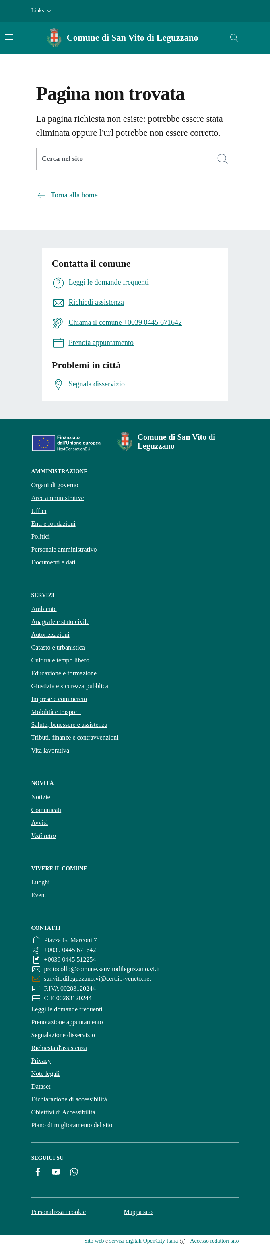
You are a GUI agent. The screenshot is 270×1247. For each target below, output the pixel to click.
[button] (42, 11)
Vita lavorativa (50, 750)
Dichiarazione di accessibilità (69, 1099)
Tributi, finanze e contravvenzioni (75, 737)
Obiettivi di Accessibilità (63, 1112)
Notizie (40, 797)
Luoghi (40, 882)
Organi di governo (54, 485)
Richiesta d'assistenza (59, 1047)
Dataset (41, 1086)
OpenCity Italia (160, 1241)
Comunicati (46, 809)
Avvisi (39, 822)
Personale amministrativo (64, 549)
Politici (40, 536)
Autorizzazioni (50, 634)
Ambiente (44, 608)
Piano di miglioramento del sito (72, 1125)
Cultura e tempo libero (60, 660)
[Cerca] (223, 159)
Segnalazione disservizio (63, 1035)
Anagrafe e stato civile (60, 621)
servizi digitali (125, 1241)
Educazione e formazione (64, 673)
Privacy (41, 1060)
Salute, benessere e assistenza (69, 724)
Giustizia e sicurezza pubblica (69, 686)
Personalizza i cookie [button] (58, 1211)
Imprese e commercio (59, 698)
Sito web (94, 1241)
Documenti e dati (53, 562)
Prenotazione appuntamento (67, 1022)
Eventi (39, 895)
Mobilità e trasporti (56, 711)
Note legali (45, 1073)
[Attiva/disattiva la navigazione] (9, 37)
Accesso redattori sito (214, 1241)
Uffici (39, 510)
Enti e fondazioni (53, 523)
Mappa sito (138, 1211)
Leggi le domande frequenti (67, 1009)
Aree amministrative (57, 497)
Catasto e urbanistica (58, 647)
